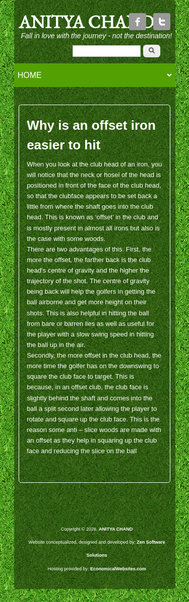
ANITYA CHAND (86, 22)
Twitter (161, 21)
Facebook (137, 21)
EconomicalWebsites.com (118, 568)
